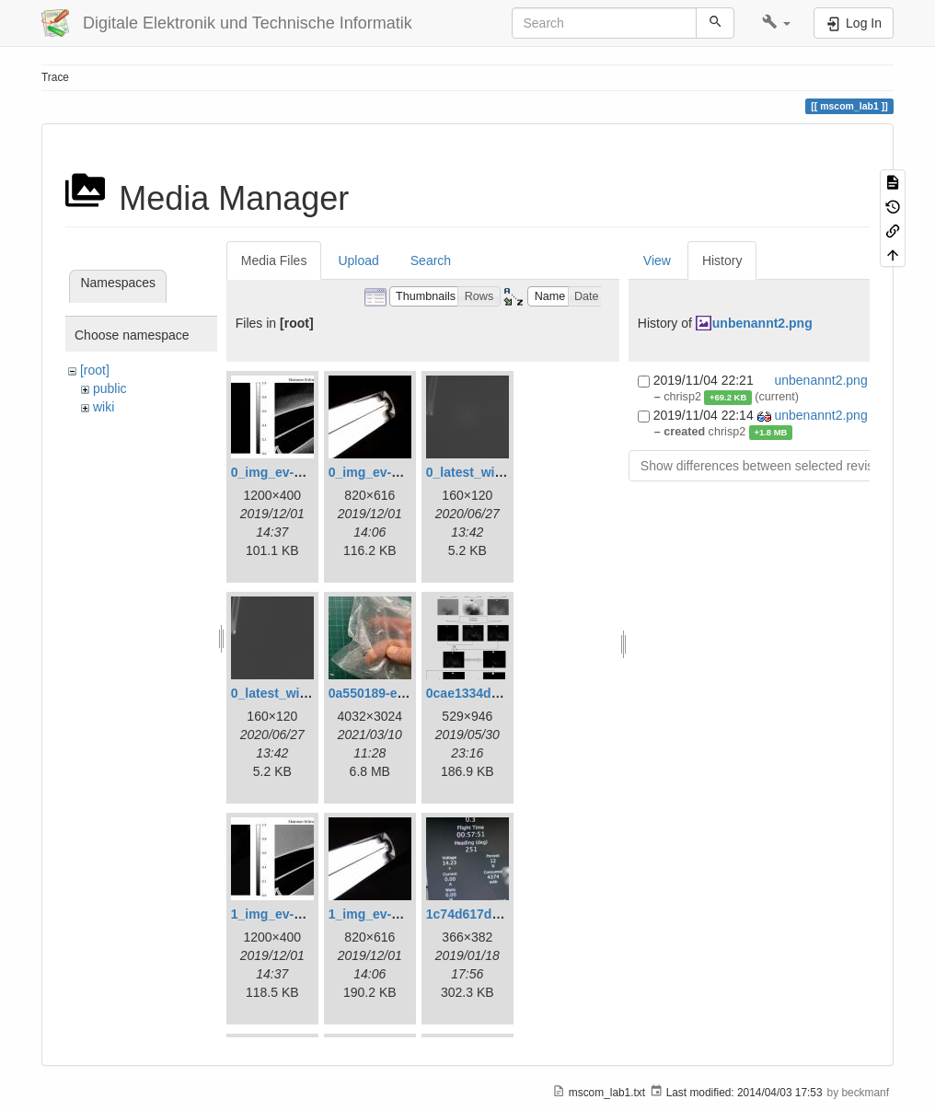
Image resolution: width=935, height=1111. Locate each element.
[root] (95, 370)
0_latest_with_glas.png (496, 472)
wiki (103, 406)
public (110, 388)
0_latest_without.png (295, 693)
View (657, 260)
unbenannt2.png (762, 323)
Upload (358, 260)
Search (430, 260)
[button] (776, 23)
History (722, 260)
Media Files (274, 260)
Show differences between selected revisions (769, 465)
